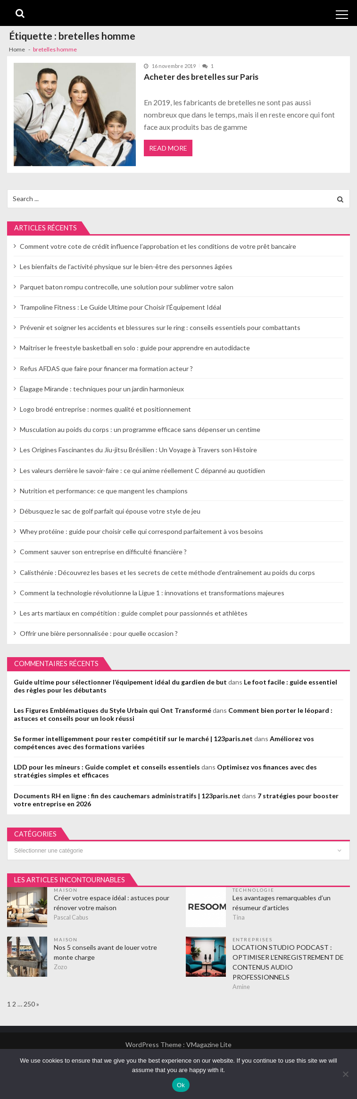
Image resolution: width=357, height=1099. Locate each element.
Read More (168, 148)
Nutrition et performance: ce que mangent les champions (104, 491)
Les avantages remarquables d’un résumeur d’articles (281, 903)
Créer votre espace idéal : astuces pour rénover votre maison (111, 903)
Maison (66, 890)
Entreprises (252, 939)
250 (29, 1004)
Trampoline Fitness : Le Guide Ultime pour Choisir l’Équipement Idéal (120, 307)
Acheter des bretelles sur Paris (201, 77)
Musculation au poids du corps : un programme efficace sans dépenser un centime (140, 429)
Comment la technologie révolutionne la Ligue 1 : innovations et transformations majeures (152, 593)
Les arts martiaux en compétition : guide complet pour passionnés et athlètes (134, 613)
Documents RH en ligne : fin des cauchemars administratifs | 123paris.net (127, 796)
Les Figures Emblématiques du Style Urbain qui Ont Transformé (112, 710)
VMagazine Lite (209, 1044)
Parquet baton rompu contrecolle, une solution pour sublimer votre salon (126, 287)
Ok (181, 1085)
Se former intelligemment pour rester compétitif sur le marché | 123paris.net (133, 739)
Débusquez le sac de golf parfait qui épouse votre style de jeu (110, 511)
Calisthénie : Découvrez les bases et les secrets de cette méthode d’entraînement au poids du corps (167, 572)
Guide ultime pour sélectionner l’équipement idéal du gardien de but (120, 682)
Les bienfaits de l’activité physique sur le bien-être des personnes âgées (126, 266)
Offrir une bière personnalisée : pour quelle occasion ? (99, 633)
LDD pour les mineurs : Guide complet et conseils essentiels (107, 767)
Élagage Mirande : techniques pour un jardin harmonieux (102, 389)
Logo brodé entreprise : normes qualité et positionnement (105, 409)
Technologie (253, 890)
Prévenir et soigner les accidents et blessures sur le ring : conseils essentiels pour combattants (160, 327)
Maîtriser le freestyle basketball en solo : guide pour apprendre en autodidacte (135, 348)
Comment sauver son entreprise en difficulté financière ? (103, 552)
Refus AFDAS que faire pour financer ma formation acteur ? (106, 368)
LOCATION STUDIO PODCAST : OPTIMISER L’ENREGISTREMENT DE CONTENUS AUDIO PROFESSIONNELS (288, 962)
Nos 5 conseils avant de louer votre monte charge (105, 952)
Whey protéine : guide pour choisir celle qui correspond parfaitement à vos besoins (141, 531)
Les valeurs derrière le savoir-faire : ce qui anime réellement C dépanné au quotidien (142, 470)
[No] (345, 1074)
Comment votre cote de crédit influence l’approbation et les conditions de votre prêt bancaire (158, 246)
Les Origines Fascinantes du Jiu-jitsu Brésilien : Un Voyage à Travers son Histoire (138, 450)
